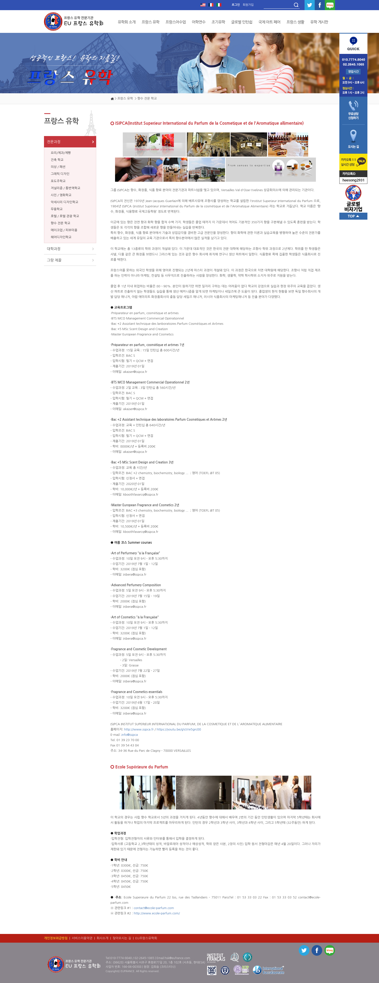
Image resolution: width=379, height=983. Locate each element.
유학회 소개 (127, 22)
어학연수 (198, 22)
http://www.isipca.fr (139, 729)
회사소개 (103, 938)
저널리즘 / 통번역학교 (65, 188)
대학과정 (53, 249)
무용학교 (57, 209)
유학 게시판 (319, 22)
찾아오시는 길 (122, 938)
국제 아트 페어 (269, 22)
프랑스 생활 (295, 22)
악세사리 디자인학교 (64, 202)
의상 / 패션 (58, 166)
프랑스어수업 (175, 22)
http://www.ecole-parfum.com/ (157, 913)
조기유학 (218, 22)
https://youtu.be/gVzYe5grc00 (179, 729)
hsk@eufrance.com (177, 958)
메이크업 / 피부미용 (64, 230)
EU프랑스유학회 (146, 938)
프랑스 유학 (151, 22)
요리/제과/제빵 (61, 152)
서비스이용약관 (82, 938)
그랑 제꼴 (54, 260)
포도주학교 (58, 181)
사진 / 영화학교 (61, 195)
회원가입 (248, 4)
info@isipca (129, 734)
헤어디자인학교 (61, 237)
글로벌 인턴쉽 (241, 22)
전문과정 (53, 142)
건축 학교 (57, 159)
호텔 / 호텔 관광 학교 (65, 216)
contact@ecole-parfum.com (154, 908)
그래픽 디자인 (60, 173)
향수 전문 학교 (60, 223)
